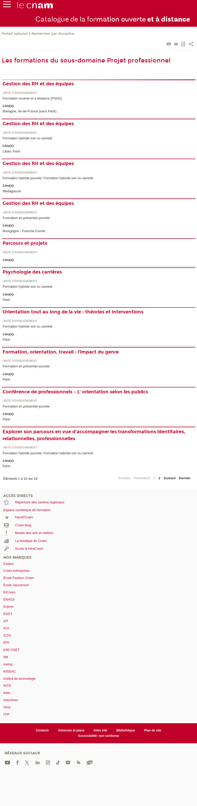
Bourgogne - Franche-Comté (24, 231)
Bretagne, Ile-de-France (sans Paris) (29, 111)
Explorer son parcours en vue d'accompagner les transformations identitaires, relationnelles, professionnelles (94, 435)
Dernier (185, 478)
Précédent (142, 478)
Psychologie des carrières (32, 272)
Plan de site (152, 730)
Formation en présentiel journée (26, 218)
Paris (6, 300)
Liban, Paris (11, 151)
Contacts (42, 730)
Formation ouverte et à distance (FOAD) (32, 98)
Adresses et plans (71, 730)
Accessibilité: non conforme (98, 736)
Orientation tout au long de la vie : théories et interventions (73, 312)
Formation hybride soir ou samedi (27, 138)
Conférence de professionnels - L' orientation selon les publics (75, 392)
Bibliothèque (125, 730)
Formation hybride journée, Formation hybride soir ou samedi (48, 178)
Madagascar (12, 191)
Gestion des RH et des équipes (38, 84)
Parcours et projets (25, 243)
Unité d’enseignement (20, 93)
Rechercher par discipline (53, 34)
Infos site (100, 730)
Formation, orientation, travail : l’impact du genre (61, 352)
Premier (124, 478)
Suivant (170, 478)
